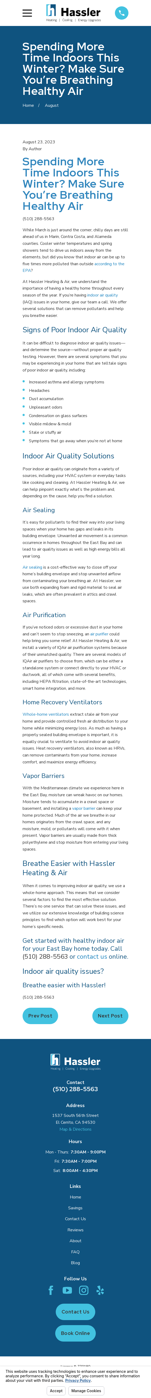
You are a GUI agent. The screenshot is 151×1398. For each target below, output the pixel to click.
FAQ (75, 1252)
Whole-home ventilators (46, 714)
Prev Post (40, 1016)
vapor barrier (83, 808)
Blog (75, 1263)
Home (75, 1197)
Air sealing (32, 567)
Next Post (110, 1016)
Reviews (75, 1230)
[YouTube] (67, 1290)
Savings (75, 1208)
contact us (92, 956)
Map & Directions (75, 1129)
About (75, 1241)
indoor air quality (102, 295)
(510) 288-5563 (38, 219)
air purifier (99, 634)
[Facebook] (50, 1290)
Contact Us (75, 1219)
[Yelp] (100, 1290)
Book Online (75, 1333)
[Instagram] (83, 1290)
